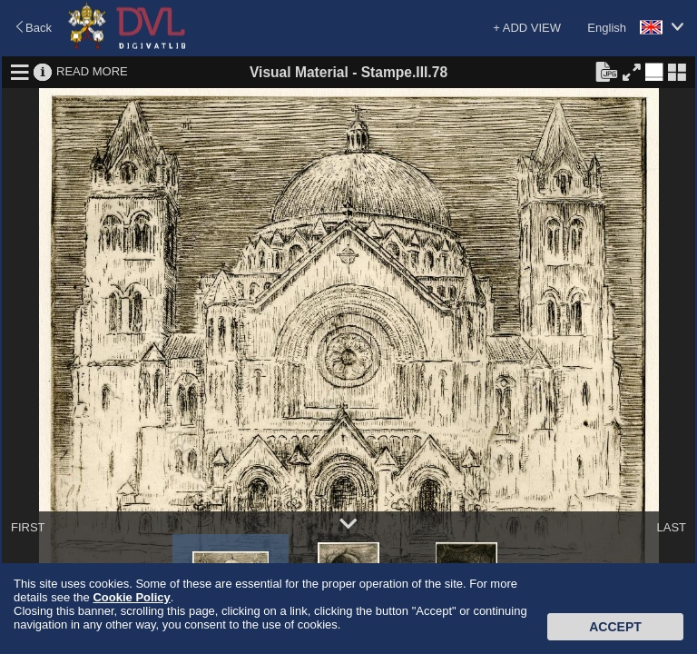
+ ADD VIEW (527, 28)
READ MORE (92, 71)
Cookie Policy (131, 597)
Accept (615, 626)
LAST (671, 527)
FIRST (28, 527)
